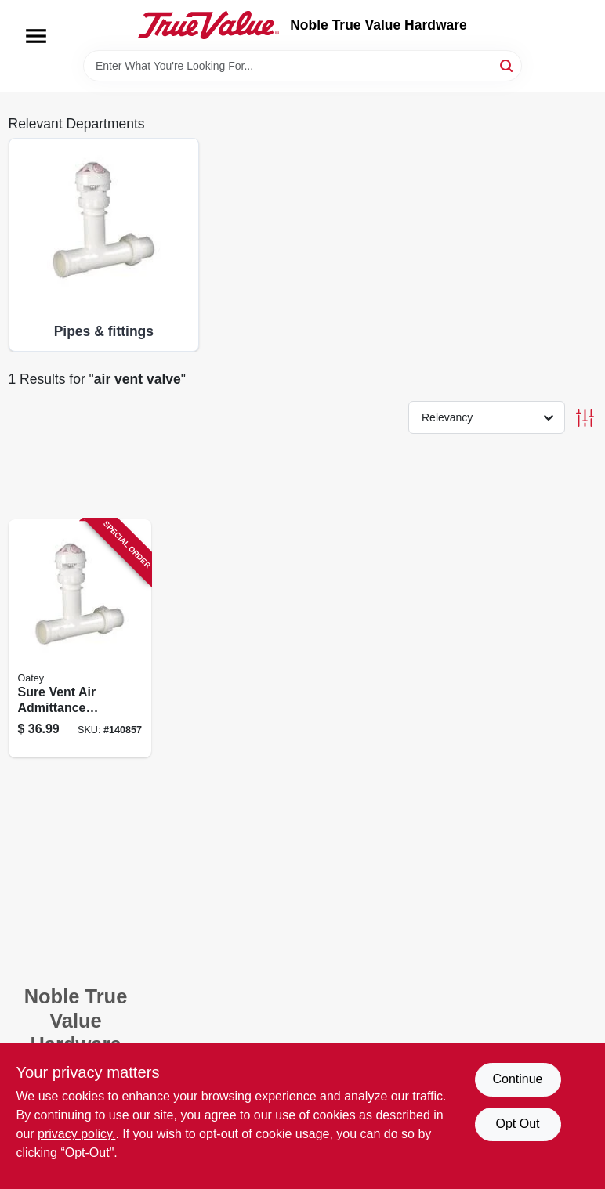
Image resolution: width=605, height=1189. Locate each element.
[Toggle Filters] (585, 418)
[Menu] (36, 36)
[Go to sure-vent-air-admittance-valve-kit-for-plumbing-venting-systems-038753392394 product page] (80, 638)
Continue (517, 1079)
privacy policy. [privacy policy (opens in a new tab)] (76, 1133)
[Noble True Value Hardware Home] (208, 25)
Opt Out (517, 1123)
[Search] (507, 65)
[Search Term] (302, 65)
